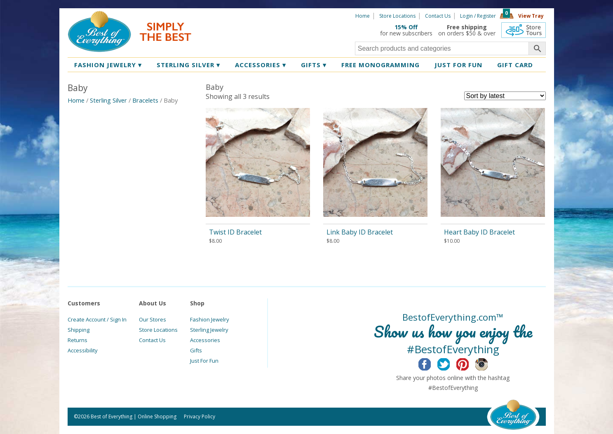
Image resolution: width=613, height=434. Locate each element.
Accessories (260, 65)
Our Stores (152, 319)
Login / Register (478, 15)
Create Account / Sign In (97, 319)
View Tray (531, 15)
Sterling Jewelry (209, 329)
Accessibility (83, 350)
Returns (77, 340)
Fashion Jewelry (108, 65)
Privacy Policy (199, 416)
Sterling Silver (188, 65)
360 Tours (523, 30)
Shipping (78, 329)
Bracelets (145, 100)
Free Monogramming (380, 65)
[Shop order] (505, 95)
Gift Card (515, 65)
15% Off (406, 27)
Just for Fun (458, 65)
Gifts (313, 65)
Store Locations (397, 15)
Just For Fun (204, 360)
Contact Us (438, 15)
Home (362, 15)
